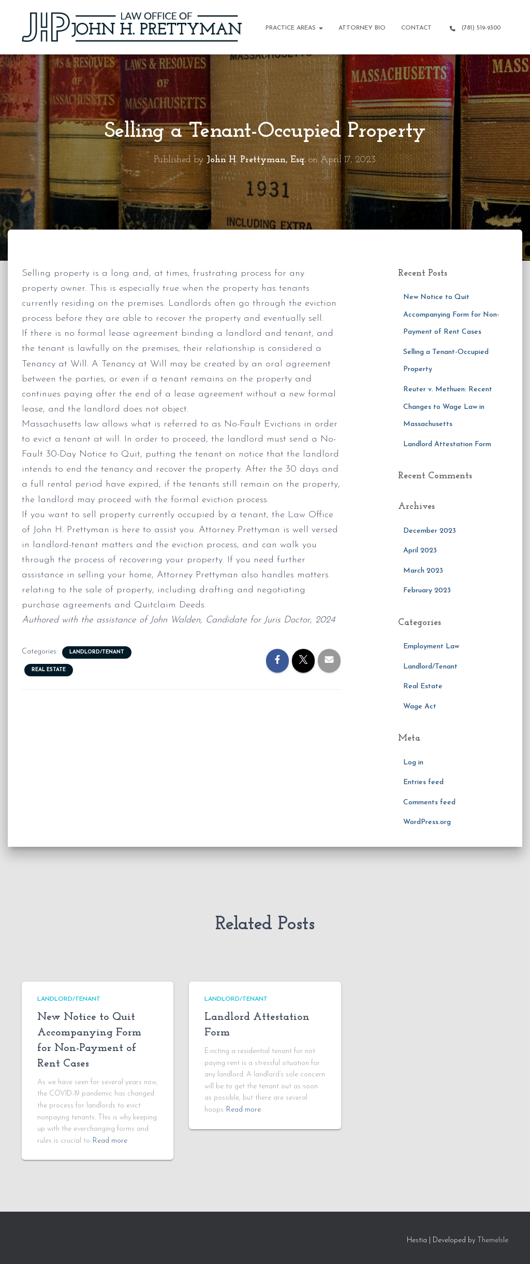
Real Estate (49, 670)
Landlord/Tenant (96, 652)
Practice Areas (294, 28)
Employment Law (431, 646)
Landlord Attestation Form (447, 444)
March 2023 (423, 571)
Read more (110, 1141)
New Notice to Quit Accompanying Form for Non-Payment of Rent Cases (451, 314)
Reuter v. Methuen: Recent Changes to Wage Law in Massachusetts (447, 407)
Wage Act (419, 707)
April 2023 (420, 551)
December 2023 (429, 531)
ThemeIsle (492, 1240)
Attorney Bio (362, 28)
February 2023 (427, 590)
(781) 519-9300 (473, 28)
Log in (413, 762)
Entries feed (423, 782)
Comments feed (429, 802)
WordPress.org (427, 822)
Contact (416, 28)
